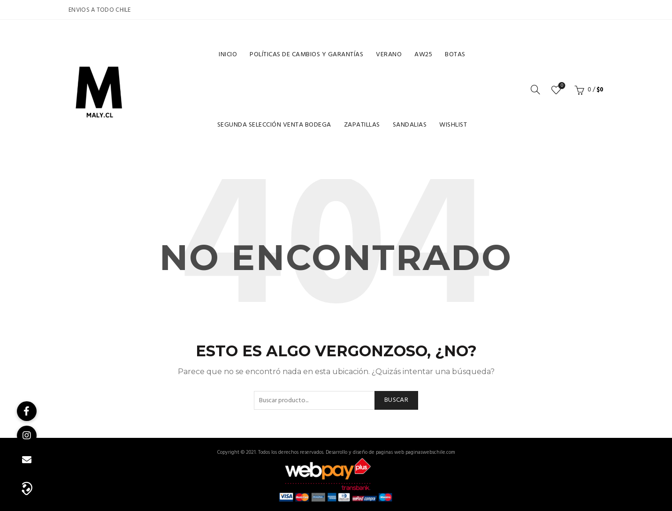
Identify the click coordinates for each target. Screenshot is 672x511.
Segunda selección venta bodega (274, 125)
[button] (27, 487)
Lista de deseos (561, 86)
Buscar (396, 400)
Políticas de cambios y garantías (306, 54)
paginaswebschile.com (430, 452)
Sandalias (410, 125)
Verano (389, 54)
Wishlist (453, 125)
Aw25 (423, 54)
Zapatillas (362, 125)
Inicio (228, 54)
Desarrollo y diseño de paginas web (365, 452)
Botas (455, 54)
